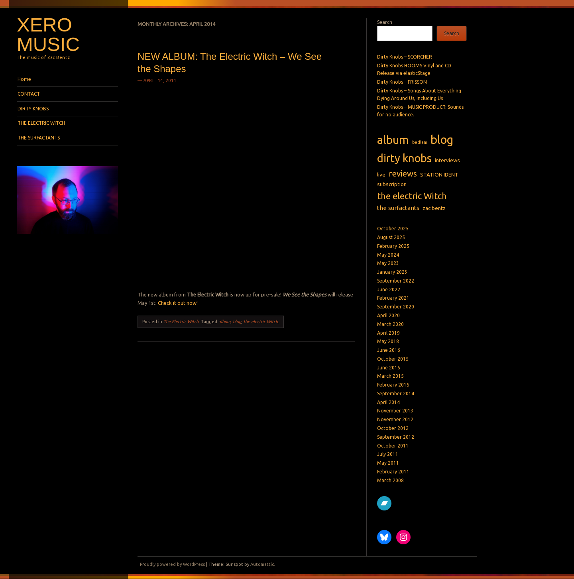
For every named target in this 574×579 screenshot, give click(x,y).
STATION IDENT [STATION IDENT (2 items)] (439, 174)
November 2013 (395, 410)
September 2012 (395, 437)
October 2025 (393, 228)
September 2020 (395, 306)
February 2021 (393, 297)
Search (384, 22)
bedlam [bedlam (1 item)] (419, 142)
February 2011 (393, 471)
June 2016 (388, 350)
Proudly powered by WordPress (172, 564)
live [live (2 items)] (381, 174)
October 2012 (393, 428)
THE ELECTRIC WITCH (41, 123)
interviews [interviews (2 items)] (447, 160)
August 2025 (391, 237)
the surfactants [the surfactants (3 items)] (398, 207)
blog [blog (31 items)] (442, 139)
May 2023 (388, 263)
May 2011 (388, 462)
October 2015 (393, 358)
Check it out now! (178, 303)
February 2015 (393, 384)
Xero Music (48, 34)
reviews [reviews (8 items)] (403, 173)
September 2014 (395, 393)
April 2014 (388, 402)
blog (237, 321)
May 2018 (388, 341)
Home (24, 79)
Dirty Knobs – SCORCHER (404, 56)
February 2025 (393, 246)
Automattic (262, 564)
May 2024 (388, 254)
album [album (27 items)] (393, 139)
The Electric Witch (181, 321)
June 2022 (388, 289)
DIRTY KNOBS (33, 108)
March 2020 (390, 324)
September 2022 (395, 280)
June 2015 (388, 367)
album (224, 321)
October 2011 (393, 445)
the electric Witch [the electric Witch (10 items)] (412, 196)
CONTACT (29, 93)
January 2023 (392, 272)
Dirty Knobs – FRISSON (402, 81)
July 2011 (387, 454)
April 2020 (388, 315)
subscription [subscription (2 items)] (392, 184)
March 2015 (390, 376)
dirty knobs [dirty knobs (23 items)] (404, 158)
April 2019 (388, 333)
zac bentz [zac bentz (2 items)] (434, 208)
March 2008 (390, 480)
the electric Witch (261, 321)
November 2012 (395, 419)
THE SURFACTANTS (39, 137)
